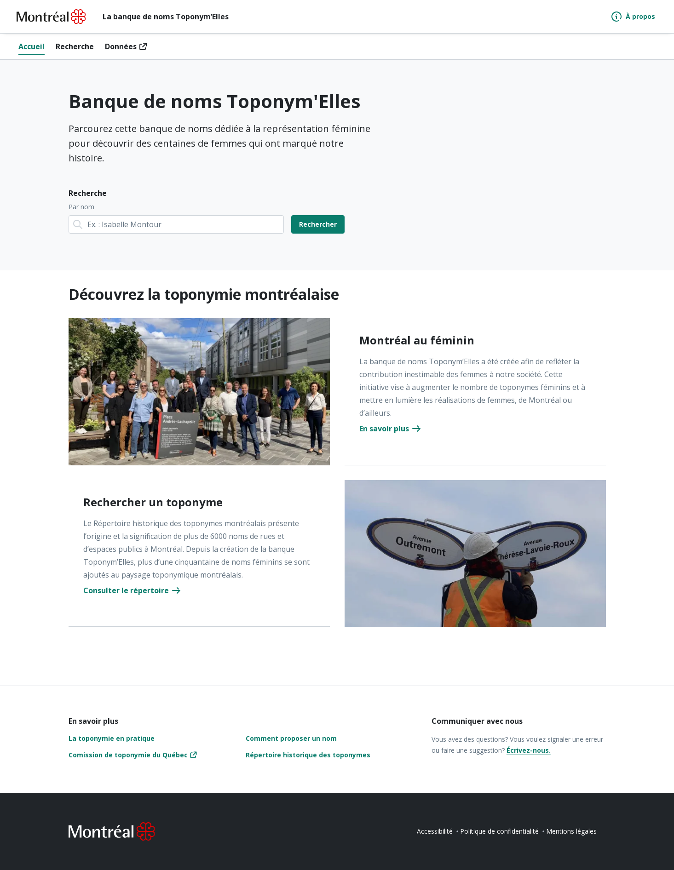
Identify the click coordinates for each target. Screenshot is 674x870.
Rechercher (318, 224)
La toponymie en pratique (112, 738)
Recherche (75, 46)
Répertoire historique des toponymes (308, 754)
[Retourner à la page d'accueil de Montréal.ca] (51, 16)
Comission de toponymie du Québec (128, 754)
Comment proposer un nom (291, 738)
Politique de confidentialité (499, 831)
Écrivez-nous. (529, 750)
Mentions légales (571, 831)
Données (121, 46)
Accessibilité (435, 831)
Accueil (31, 46)
